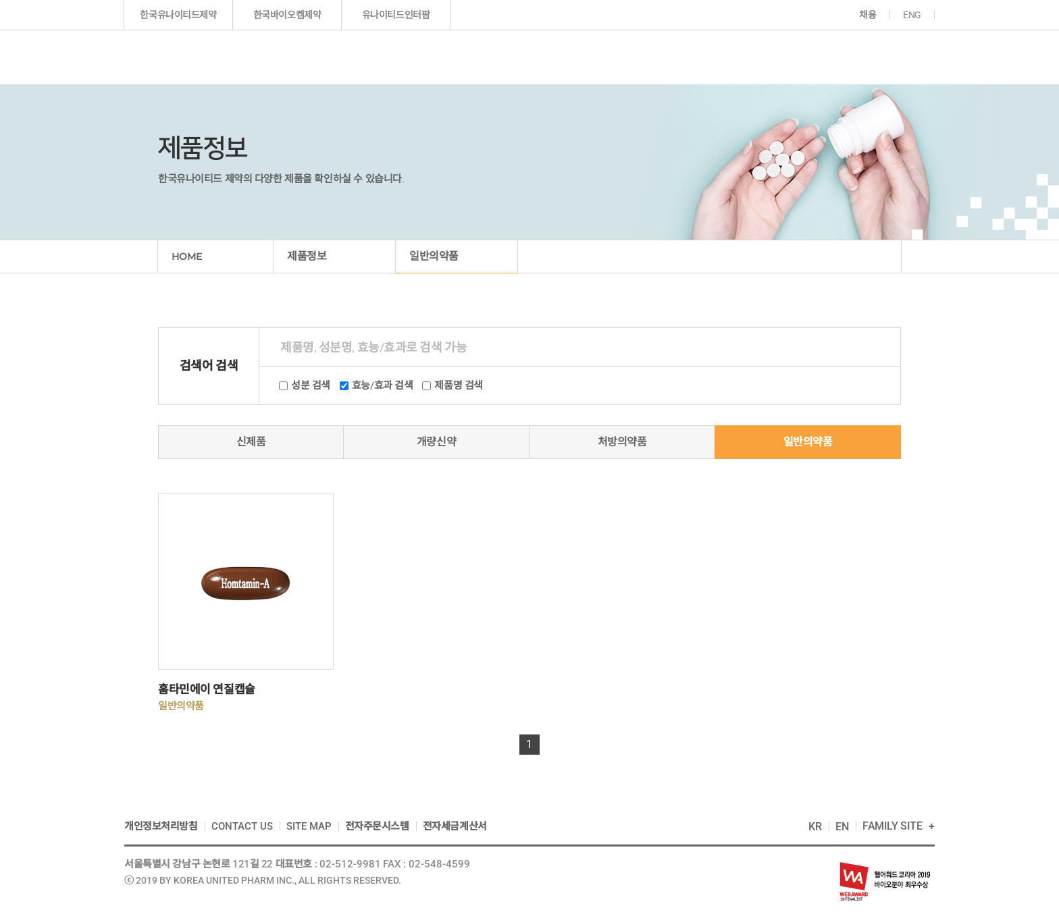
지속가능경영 (793, 56)
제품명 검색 (458, 385)
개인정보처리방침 (161, 826)
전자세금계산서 (455, 826)
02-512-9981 (350, 864)
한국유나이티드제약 (178, 14)
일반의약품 (808, 441)
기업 (421, 56)
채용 (867, 14)
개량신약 (436, 441)
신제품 (251, 441)
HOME (187, 256)
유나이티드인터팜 (396, 14)
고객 (882, 56)
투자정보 (692, 56)
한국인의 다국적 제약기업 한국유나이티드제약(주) (200, 57)
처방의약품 (622, 441)
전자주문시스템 (377, 826)
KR (815, 826)
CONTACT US (242, 826)
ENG (912, 14)
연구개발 (603, 56)
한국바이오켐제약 (287, 14)
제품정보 (513, 56)
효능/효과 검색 (382, 385)
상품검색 (878, 347)
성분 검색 (310, 385)
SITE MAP (309, 826)
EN (842, 826)
